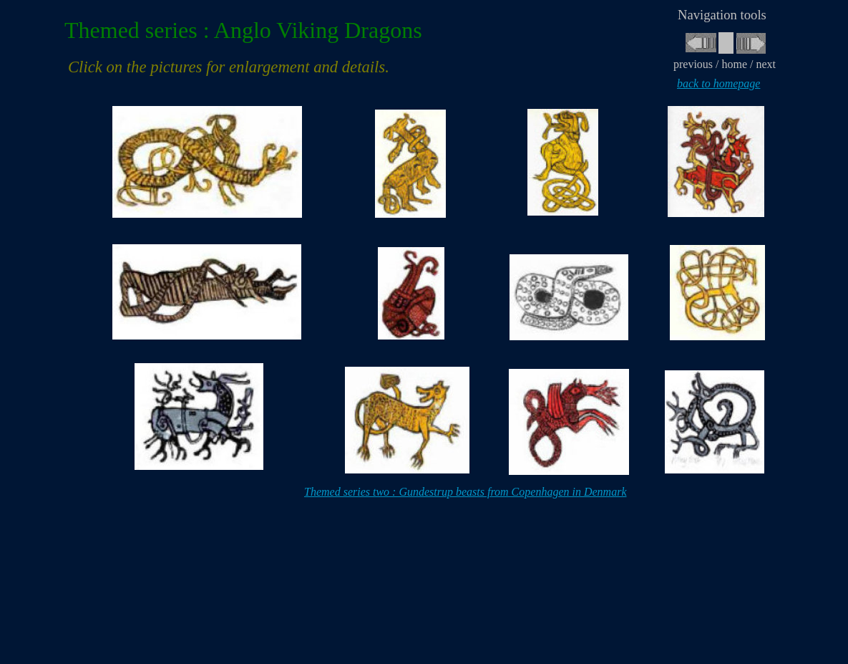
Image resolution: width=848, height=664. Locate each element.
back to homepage (718, 83)
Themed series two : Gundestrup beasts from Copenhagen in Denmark (465, 492)
